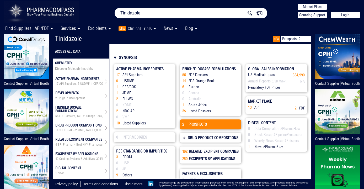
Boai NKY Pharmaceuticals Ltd (95, 144)
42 (56, 159)
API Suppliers (67, 84)
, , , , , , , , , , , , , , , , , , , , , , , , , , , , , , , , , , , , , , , (79, 144)
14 (78, 116)
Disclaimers (133, 184)
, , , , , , (79, 84)
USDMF (84, 84)
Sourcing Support (312, 15)
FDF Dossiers (67, 116)
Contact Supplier (16, 83)
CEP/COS (99, 84)
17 (56, 84)
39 (97, 159)
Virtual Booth (39, 83)
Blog (189, 28)
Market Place (312, 6)
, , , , (79, 116)
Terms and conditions (100, 184)
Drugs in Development (71, 98)
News (168, 28)
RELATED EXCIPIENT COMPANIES (210, 151)
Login (345, 15)
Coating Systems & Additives (77, 159)
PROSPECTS (194, 124)
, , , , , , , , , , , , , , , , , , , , (79, 159)
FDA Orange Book (91, 116)
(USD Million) (279, 81)
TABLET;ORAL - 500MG (100, 130)
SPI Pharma (65, 144)
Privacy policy (66, 184)
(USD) (271, 75)
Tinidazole (68, 38)
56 (56, 116)
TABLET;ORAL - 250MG (69, 130)
